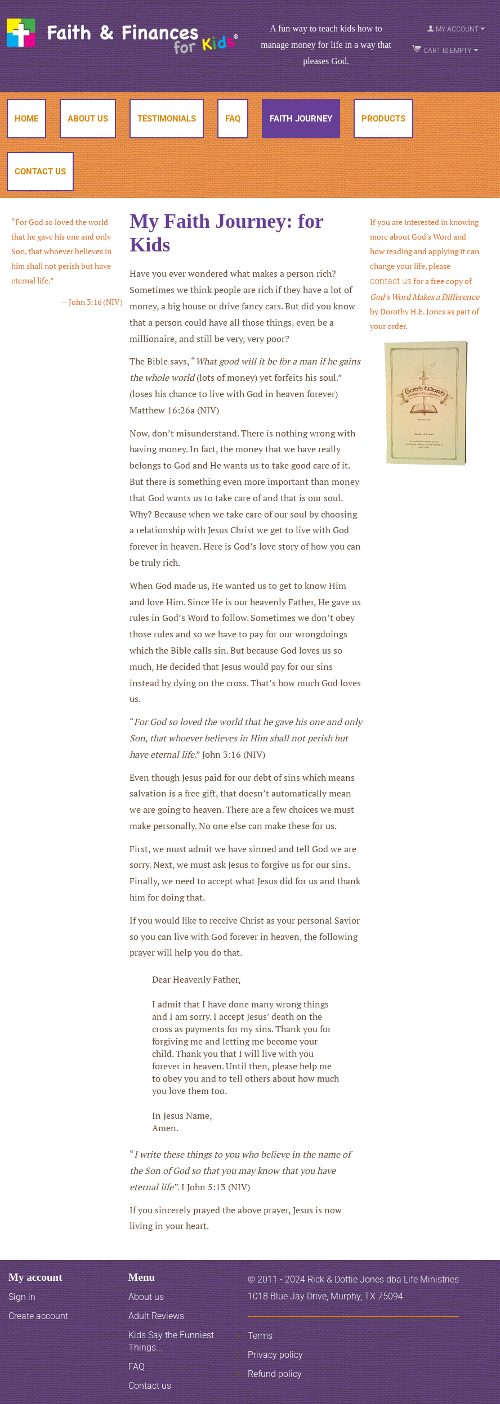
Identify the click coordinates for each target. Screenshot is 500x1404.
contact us (391, 281)
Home (26, 119)
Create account (38, 1316)
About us (146, 1297)
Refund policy (275, 1374)
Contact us (149, 1385)
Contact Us (40, 171)
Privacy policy (275, 1354)
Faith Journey (301, 119)
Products (383, 119)
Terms (260, 1335)
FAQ (232, 119)
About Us (88, 119)
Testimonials (166, 119)
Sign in (21, 1297)
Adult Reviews (156, 1316)
